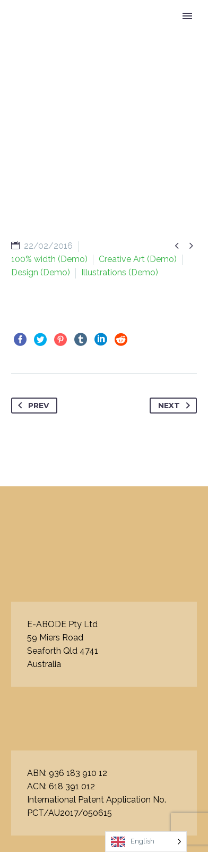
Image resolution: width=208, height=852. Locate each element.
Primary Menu (187, 16)
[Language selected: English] (146, 841)
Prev (31, 405)
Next (176, 405)
